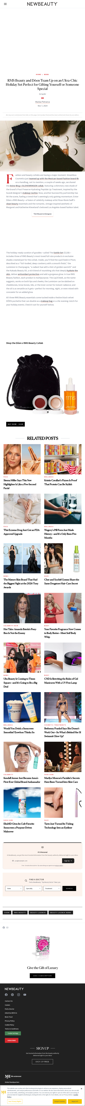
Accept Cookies (59, 1101)
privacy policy (59, 865)
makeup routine (30, 192)
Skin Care (49, 775)
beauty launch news (60, 913)
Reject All (75, 1101)
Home (38, 74)
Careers (7, 1005)
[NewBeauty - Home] (42, 4)
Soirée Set (58, 252)
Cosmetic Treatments (55, 725)
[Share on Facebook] (4, 927)
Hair (46, 576)
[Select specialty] (33, 888)
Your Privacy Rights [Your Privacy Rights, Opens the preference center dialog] (15, 1101)
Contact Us (9, 1001)
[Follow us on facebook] (6, 994)
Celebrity (8, 775)
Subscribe (12, 1040)
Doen (7, 913)
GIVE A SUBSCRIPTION (42, 976)
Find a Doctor (9, 1009)
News (46, 74)
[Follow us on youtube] (24, 994)
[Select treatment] (52, 888)
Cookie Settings (13, 1033)
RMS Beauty (20, 913)
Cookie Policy (9, 1025)
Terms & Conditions (12, 1029)
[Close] (81, 1088)
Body (46, 626)
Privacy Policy (9, 1021)
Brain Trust (9, 1017)
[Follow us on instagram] (18, 994)
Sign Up (68, 861)
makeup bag (46, 301)
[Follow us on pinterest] (12, 994)
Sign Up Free (42, 1062)
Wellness (49, 477)
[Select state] (14, 888)
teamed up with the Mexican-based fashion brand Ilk (54, 178)
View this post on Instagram (42, 214)
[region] (42, 1095)
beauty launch (38, 913)
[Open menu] (5, 4)
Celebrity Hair (11, 626)
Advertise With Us (11, 1013)
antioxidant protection (28, 274)
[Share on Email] (7, 927)
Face (6, 477)
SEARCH (69, 888)
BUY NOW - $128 (15, 424)
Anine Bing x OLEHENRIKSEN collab (26, 185)
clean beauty (12, 203)
